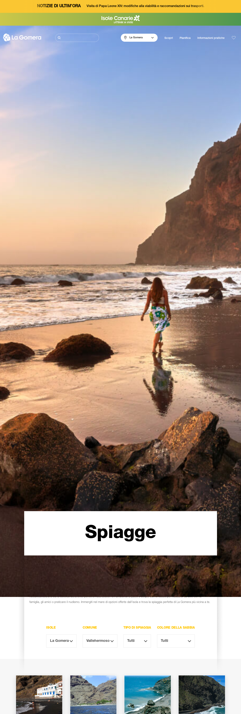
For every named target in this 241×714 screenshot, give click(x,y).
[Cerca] (77, 38)
